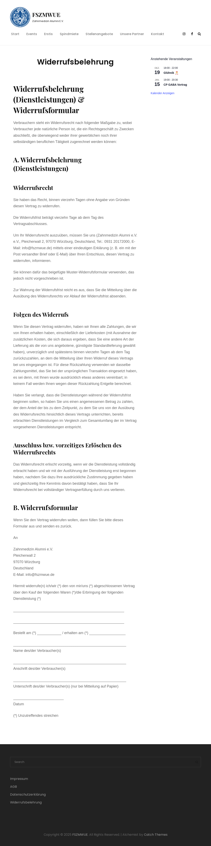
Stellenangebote (99, 34)
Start (15, 34)
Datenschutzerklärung (28, 794)
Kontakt (157, 34)
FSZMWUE (46, 14)
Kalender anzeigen (163, 93)
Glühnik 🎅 (171, 72)
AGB (13, 786)
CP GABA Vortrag (175, 84)
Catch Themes (156, 834)
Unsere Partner (132, 34)
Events (31, 34)
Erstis (48, 34)
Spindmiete (69, 34)
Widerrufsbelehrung (26, 802)
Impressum (19, 778)
